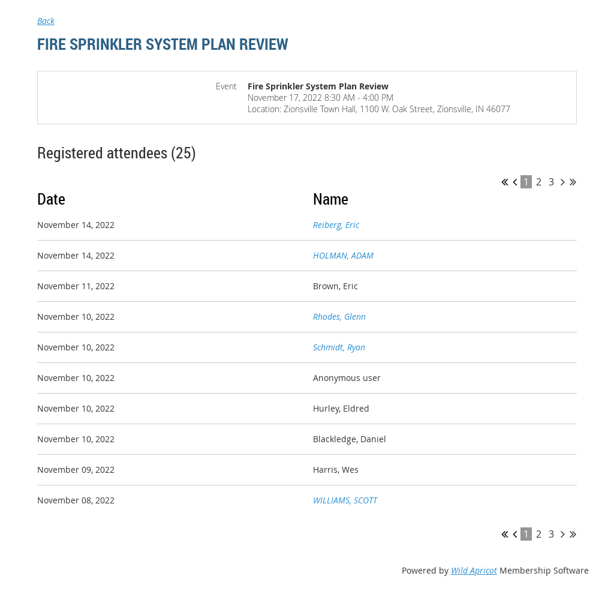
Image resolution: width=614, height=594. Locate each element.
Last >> (572, 182)
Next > (562, 182)
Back (46, 20)
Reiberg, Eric (336, 224)
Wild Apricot (474, 570)
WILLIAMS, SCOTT (345, 500)
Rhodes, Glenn (339, 316)
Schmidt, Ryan (339, 347)
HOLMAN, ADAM (343, 255)
